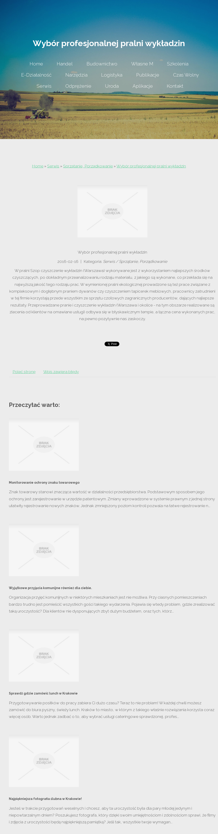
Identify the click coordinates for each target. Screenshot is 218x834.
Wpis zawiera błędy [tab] (61, 371)
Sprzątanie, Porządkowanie (88, 166)
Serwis (53, 166)
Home (37, 166)
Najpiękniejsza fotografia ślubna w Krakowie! (45, 799)
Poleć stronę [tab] (24, 371)
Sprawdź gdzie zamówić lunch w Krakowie (43, 693)
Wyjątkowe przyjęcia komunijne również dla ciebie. (50, 588)
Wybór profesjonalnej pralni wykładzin (151, 166)
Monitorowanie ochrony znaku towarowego (44, 482)
